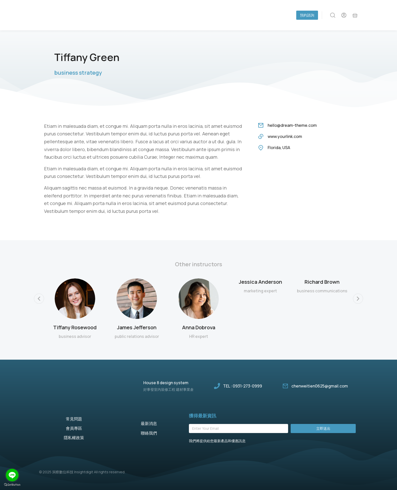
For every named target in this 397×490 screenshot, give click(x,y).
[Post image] (75, 298)
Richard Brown (322, 281)
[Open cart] (355, 15)
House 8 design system (165, 382)
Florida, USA (279, 147)
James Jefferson (136, 327)
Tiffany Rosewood (75, 327)
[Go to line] (12, 475)
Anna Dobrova (198, 327)
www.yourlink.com (285, 136)
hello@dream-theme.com (292, 125)
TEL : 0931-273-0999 (242, 386)
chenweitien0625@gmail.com (319, 386)
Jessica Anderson (260, 281)
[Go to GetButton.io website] (12, 484)
